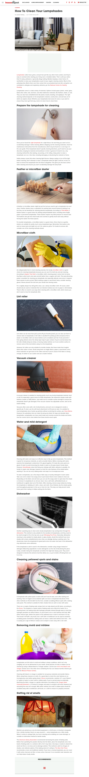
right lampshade (36, 143)
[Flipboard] (72, 2)
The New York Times (61, 748)
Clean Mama (68, 411)
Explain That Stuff (30, 274)
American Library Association (28, 740)
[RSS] (74, 2)
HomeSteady (27, 467)
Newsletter (82, 2)
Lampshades (20, 75)
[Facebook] (66, 2)
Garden (48, 2)
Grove (21, 608)
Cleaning (56, 2)
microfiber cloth (57, 270)
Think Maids (64, 210)
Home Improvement (37, 2)
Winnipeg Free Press (50, 535)
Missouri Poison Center (29, 671)
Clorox (43, 678)
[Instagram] (69, 2)
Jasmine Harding (20, 15)
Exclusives (25, 2)
